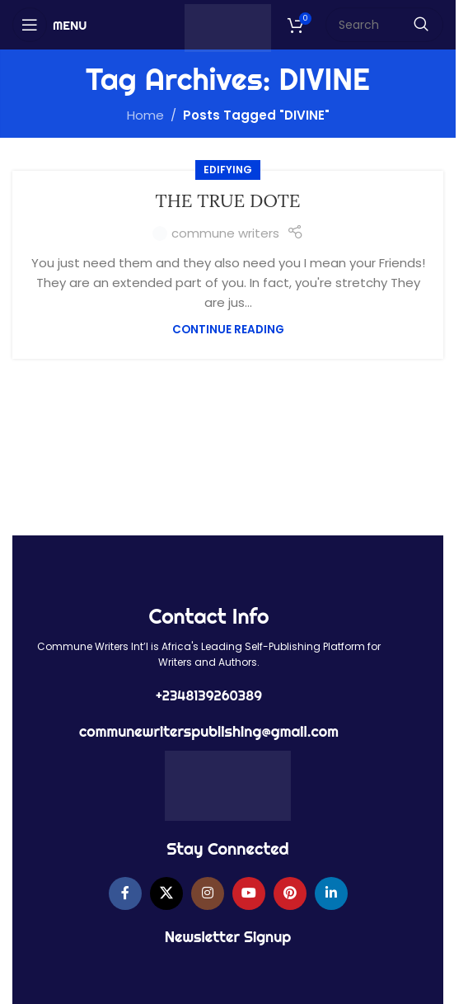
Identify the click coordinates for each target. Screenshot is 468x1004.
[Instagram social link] (207, 893)
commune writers (225, 233)
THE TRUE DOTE (228, 200)
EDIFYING (228, 170)
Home (145, 115)
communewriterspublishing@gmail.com (209, 731)
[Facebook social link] (125, 893)
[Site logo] (228, 26)
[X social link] (166, 893)
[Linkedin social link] (331, 893)
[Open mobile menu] (49, 24)
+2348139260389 (209, 695)
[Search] (384, 24)
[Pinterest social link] (290, 893)
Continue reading (228, 329)
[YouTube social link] (248, 893)
